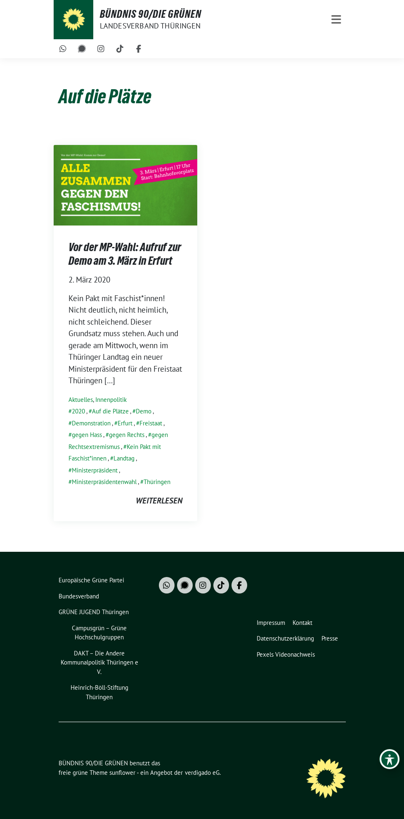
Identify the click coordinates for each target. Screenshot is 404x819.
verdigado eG (202, 772)
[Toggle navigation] (336, 19)
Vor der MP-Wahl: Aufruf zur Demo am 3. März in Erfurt (125, 253)
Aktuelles (81, 400)
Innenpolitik (111, 400)
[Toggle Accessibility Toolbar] (389, 759)
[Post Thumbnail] (125, 184)
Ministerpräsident (95, 470)
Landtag (124, 458)
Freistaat (150, 423)
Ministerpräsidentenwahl (104, 482)
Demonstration (91, 423)
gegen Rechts (126, 435)
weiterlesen (159, 501)
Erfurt (125, 423)
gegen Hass (87, 435)
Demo (143, 411)
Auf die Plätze (110, 411)
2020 (78, 411)
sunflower (122, 772)
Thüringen (157, 482)
